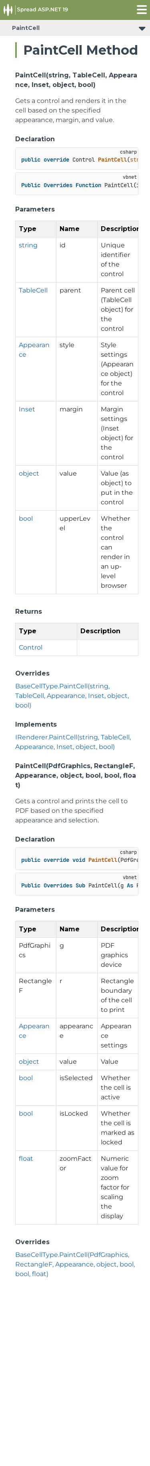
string (28, 245)
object (29, 473)
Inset (27, 409)
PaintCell (26, 28)
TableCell (33, 290)
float (26, 1158)
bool (26, 518)
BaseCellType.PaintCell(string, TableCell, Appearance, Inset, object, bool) (72, 695)
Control (30, 647)
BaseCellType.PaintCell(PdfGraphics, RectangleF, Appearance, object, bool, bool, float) (75, 1264)
